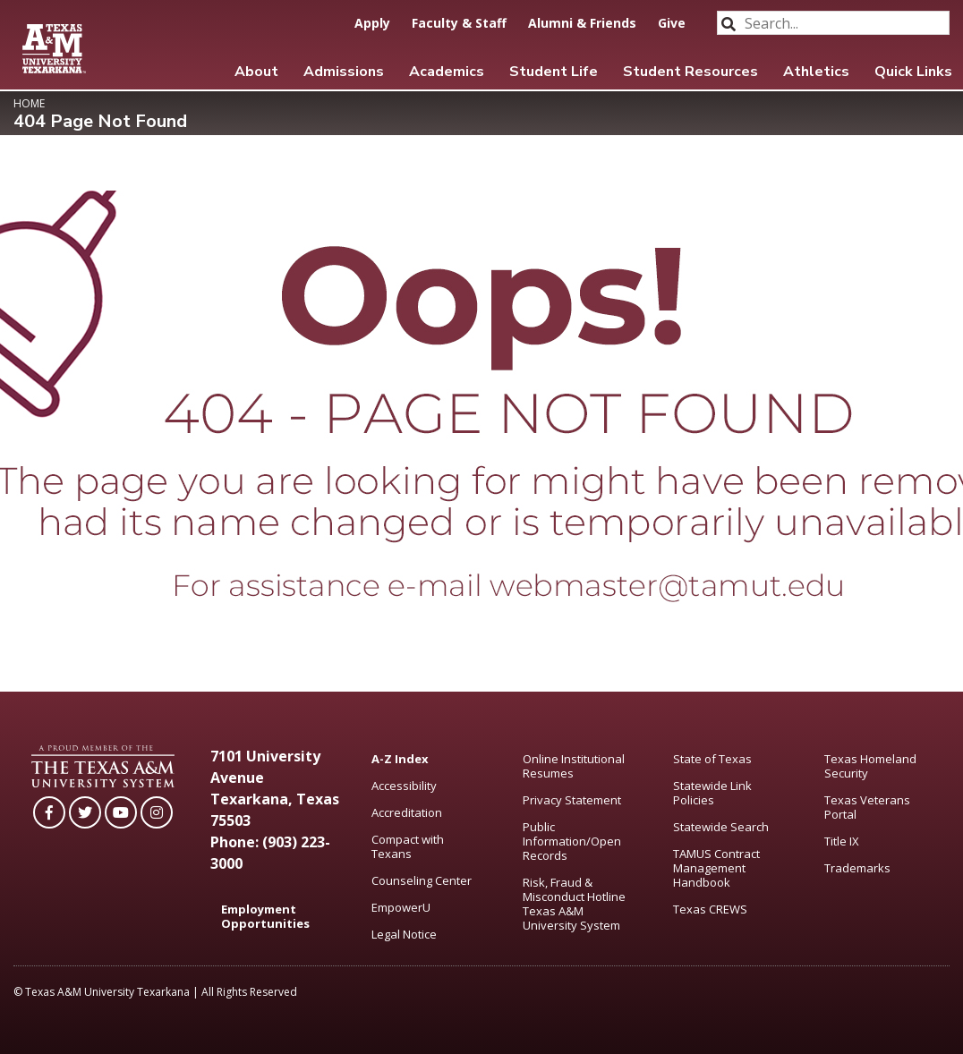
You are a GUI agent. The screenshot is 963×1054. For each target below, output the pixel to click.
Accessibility (404, 786)
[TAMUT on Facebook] (49, 812)
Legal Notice (404, 934)
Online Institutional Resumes (574, 766)
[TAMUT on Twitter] (85, 812)
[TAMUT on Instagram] (157, 812)
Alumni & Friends (582, 22)
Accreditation (406, 812)
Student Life (553, 71)
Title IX (841, 841)
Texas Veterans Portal (867, 807)
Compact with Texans (407, 846)
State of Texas (712, 759)
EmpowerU (400, 907)
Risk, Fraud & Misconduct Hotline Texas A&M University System (574, 903)
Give (672, 22)
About (256, 71)
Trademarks (857, 868)
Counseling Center (421, 880)
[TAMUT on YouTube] (121, 812)
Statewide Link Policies (712, 793)
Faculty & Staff (459, 22)
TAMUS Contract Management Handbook (716, 868)
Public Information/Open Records (572, 841)
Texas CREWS (710, 909)
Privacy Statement (572, 800)
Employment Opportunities (265, 916)
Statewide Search (721, 827)
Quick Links (913, 71)
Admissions (343, 71)
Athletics (816, 71)
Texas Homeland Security (870, 766)
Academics (446, 71)
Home (29, 103)
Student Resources (690, 71)
